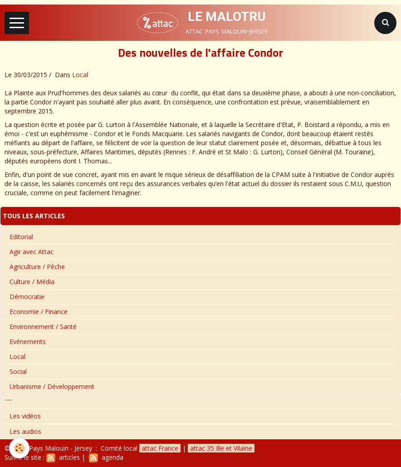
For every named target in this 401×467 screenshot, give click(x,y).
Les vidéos (25, 416)
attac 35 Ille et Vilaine (221, 448)
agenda (106, 457)
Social (18, 371)
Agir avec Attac (32, 251)
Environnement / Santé (43, 326)
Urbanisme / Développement (52, 386)
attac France (160, 448)
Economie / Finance (39, 311)
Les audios (25, 431)
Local (80, 74)
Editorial (21, 236)
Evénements (28, 341)
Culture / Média (32, 281)
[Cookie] (19, 448)
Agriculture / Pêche (37, 266)
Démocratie (27, 296)
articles (63, 457)
